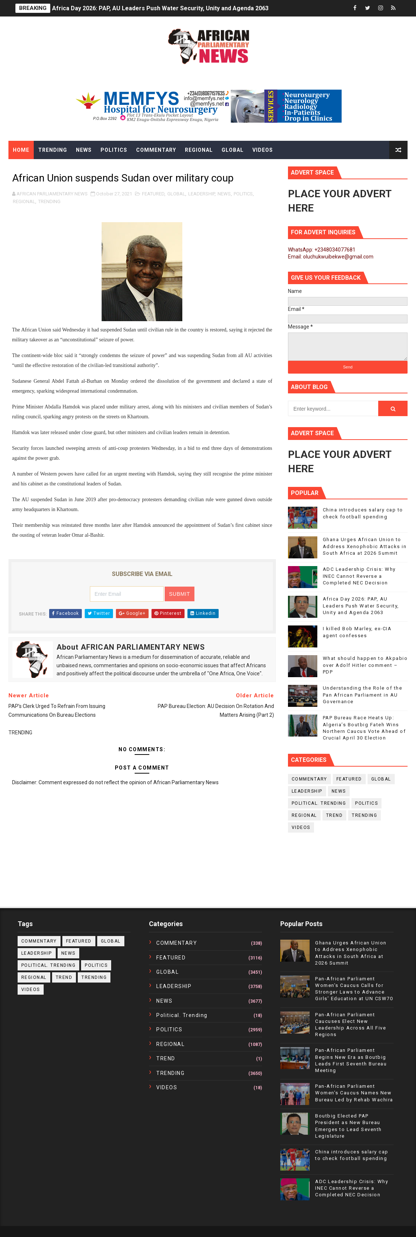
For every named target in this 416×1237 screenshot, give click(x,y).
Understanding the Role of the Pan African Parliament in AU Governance (362, 694)
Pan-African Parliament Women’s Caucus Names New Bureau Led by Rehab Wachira (354, 1092)
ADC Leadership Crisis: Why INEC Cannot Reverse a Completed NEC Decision (359, 575)
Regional (199, 150)
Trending (52, 150)
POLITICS (243, 194)
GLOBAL (176, 194)
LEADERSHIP (201, 194)
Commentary (156, 150)
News (84, 150)
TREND (334, 815)
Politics (114, 150)
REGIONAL (24, 201)
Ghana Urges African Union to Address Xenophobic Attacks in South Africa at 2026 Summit (365, 546)
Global (233, 150)
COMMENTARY (309, 779)
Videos (262, 150)
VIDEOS (301, 827)
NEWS (224, 194)
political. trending (319, 803)
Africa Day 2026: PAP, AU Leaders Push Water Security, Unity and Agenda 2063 (160, 8)
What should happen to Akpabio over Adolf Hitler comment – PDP (365, 665)
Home (21, 150)
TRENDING (49, 201)
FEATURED (153, 194)
